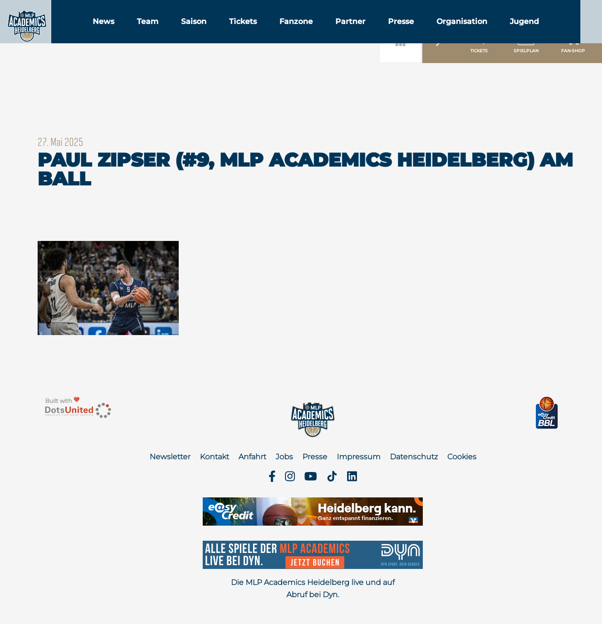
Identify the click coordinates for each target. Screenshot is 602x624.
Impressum (358, 456)
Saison (241, 32)
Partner (398, 32)
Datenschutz (414, 456)
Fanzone (343, 32)
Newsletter (170, 456)
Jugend (571, 32)
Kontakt (214, 456)
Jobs (284, 456)
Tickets (290, 32)
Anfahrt (252, 456)
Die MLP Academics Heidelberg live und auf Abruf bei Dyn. (313, 588)
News (151, 32)
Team (195, 32)
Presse (448, 32)
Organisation (509, 32)
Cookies (461, 456)
